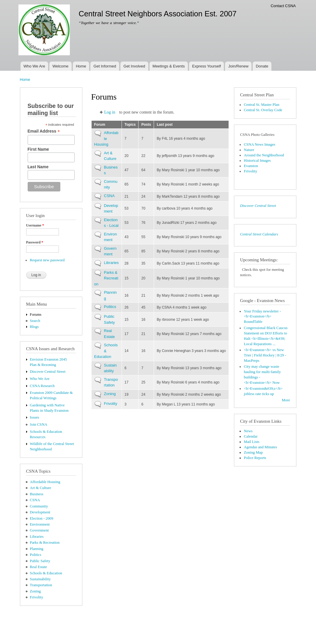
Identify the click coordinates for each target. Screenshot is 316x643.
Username (35, 225)
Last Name (38, 166)
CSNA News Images (259, 144)
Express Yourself (206, 66)
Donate (262, 66)
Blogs (34, 327)
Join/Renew (238, 66)
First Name (38, 149)
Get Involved (134, 66)
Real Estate (38, 567)
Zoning (35, 591)
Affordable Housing (45, 482)
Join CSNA (38, 424)
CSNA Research (42, 386)
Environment (40, 524)
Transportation (41, 585)
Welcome (60, 66)
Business (36, 494)
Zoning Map (253, 452)
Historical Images (257, 160)
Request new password (47, 260)
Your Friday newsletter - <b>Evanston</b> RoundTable (262, 316)
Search (35, 321)
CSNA (35, 500)
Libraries (36, 536)
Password (34, 242)
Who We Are (34, 66)
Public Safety (40, 561)
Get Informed (105, 66)
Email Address (44, 131)
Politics (35, 555)
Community (39, 506)
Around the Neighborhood (264, 155)
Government (39, 530)
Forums (35, 314)
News (248, 431)
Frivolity (36, 597)
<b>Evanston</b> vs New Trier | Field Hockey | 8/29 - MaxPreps (265, 355)
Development (40, 512)
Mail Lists (251, 442)
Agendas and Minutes (260, 447)
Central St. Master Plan (261, 105)
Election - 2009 (41, 518)
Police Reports (255, 458)
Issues (34, 417)
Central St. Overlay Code (263, 110)
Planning (36, 549)
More (286, 400)
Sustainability (40, 579)
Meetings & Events (169, 66)
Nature (249, 150)
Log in (109, 112)
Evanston (251, 166)
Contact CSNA (283, 6)
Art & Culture (40, 488)
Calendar (250, 436)
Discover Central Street (47, 372)
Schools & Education (46, 573)
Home (81, 66)
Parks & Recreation (44, 542)
